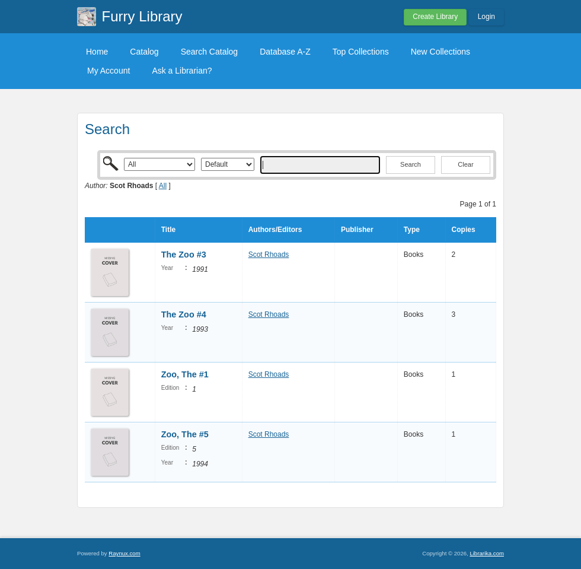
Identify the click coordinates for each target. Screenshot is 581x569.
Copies (463, 229)
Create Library (435, 16)
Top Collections (361, 51)
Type (412, 229)
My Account (108, 70)
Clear (465, 164)
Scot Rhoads (268, 254)
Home (97, 51)
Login (486, 16)
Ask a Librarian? (182, 70)
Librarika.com (487, 553)
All (163, 186)
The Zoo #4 (183, 314)
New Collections (440, 51)
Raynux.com (124, 553)
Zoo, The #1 (185, 374)
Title (168, 229)
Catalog (144, 51)
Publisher (357, 229)
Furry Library (142, 16)
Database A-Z (285, 51)
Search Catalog (209, 51)
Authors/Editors (275, 229)
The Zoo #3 (183, 254)
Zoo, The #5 (185, 434)
